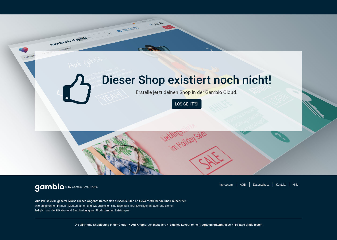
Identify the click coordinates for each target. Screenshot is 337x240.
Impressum (226, 184)
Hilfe (295, 184)
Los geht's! (186, 103)
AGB (243, 184)
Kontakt (281, 184)
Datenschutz (261, 184)
